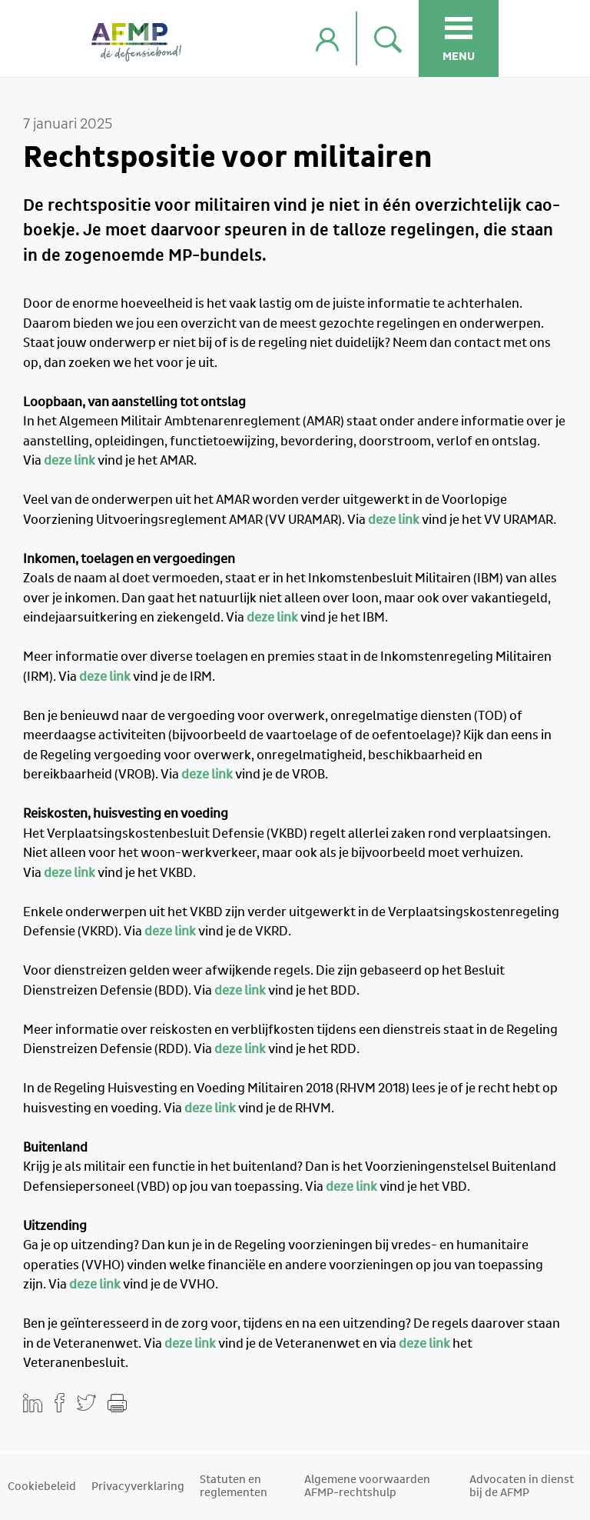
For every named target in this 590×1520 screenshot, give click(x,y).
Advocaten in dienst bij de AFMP (521, 1486)
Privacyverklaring (137, 1487)
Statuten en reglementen (233, 1486)
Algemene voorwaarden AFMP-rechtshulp (367, 1486)
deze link (69, 461)
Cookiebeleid (42, 1487)
